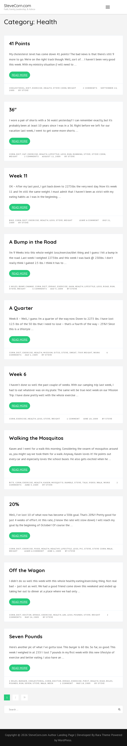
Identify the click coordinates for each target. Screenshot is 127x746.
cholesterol (17, 88)
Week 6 (17, 374)
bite (11, 482)
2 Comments (90, 88)
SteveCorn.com (17, 5)
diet (28, 88)
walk (99, 482)
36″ (13, 109)
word (107, 482)
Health (48, 88)
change (29, 286)
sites (57, 352)
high (102, 681)
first (86, 681)
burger (23, 681)
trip (80, 352)
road (106, 286)
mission (48, 352)
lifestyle (54, 154)
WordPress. (65, 740)
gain (71, 286)
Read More (20, 75)
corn (12, 154)
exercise (37, 88)
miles (109, 681)
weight (72, 88)
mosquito (57, 482)
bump (21, 286)
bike (11, 220)
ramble (69, 482)
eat (24, 154)
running (78, 154)
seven (28, 683)
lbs (64, 615)
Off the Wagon (27, 570)
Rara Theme (103, 735)
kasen (46, 482)
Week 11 (18, 176)
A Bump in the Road (33, 242)
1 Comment (73, 418)
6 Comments (39, 288)
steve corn (59, 88)
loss (63, 154)
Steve (25, 90)
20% (14, 504)
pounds (78, 615)
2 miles (13, 286)
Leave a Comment (89, 220)
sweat (73, 352)
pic (81, 548)
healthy (55, 548)
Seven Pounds (25, 636)
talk (85, 482)
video (92, 482)
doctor (27, 615)
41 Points (19, 43)
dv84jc (52, 286)
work (96, 352)
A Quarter (21, 308)
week (50, 683)
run (69, 154)
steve (87, 154)
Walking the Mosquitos (36, 438)
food (37, 548)
